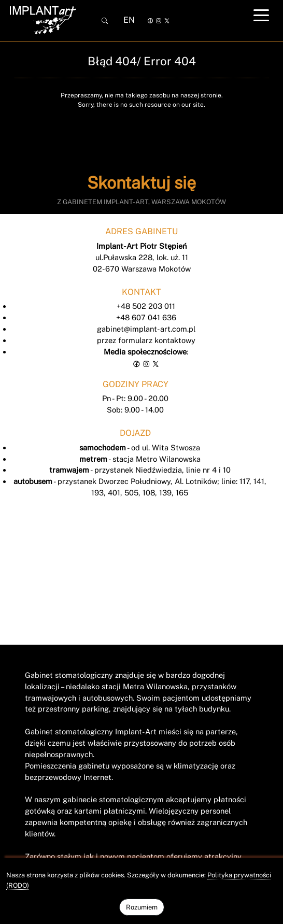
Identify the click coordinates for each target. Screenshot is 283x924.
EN (129, 20)
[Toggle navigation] (261, 15)
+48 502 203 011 (146, 306)
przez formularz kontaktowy (146, 340)
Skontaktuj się (141, 182)
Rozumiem (142, 907)
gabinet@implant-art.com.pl (146, 328)
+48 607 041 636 (146, 317)
